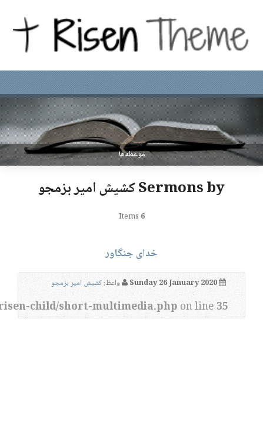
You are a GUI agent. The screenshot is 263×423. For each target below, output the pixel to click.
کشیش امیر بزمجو (76, 283)
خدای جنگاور (131, 254)
